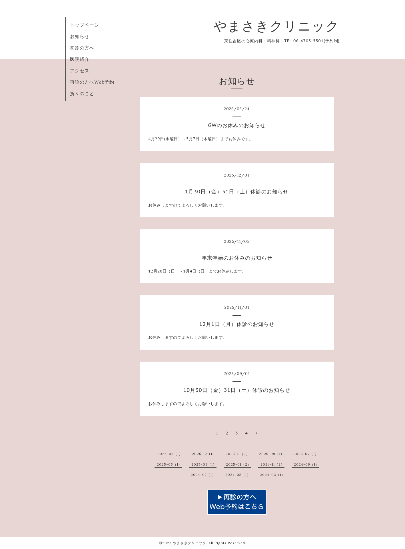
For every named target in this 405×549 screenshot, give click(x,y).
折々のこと (82, 93)
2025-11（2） (238, 454)
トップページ (84, 25)
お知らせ (79, 36)
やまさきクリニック (277, 26)
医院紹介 (79, 59)
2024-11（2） (272, 464)
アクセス (79, 70)
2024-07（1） (203, 474)
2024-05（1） (237, 474)
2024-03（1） (272, 474)
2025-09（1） (271, 454)
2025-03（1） (203, 464)
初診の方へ (82, 48)
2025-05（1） (169, 464)
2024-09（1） (306, 464)
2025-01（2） (238, 464)
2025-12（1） (204, 454)
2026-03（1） (170, 454)
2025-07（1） (306, 454)
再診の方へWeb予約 (92, 82)
